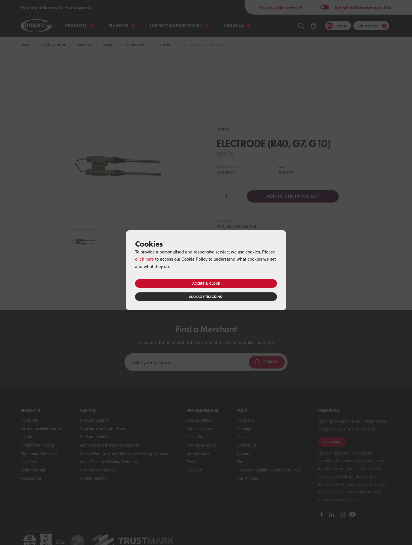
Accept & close (206, 283)
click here (144, 259)
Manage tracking (206, 296)
